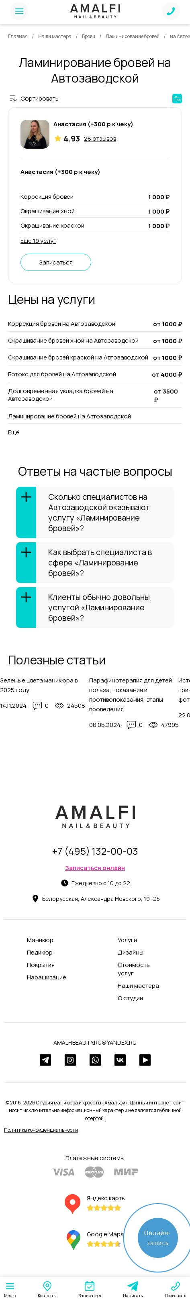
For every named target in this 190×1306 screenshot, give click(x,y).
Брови (88, 36)
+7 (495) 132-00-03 (95, 851)
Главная (18, 36)
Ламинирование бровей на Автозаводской (69, 416)
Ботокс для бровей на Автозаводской (62, 374)
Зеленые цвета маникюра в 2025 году (39, 685)
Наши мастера (55, 36)
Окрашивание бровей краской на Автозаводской (78, 357)
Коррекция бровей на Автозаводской (61, 324)
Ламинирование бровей (132, 36)
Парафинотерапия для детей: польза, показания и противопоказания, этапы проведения (131, 694)
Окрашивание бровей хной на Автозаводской (73, 341)
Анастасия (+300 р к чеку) (93, 124)
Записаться (56, 262)
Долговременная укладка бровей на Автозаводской (60, 395)
